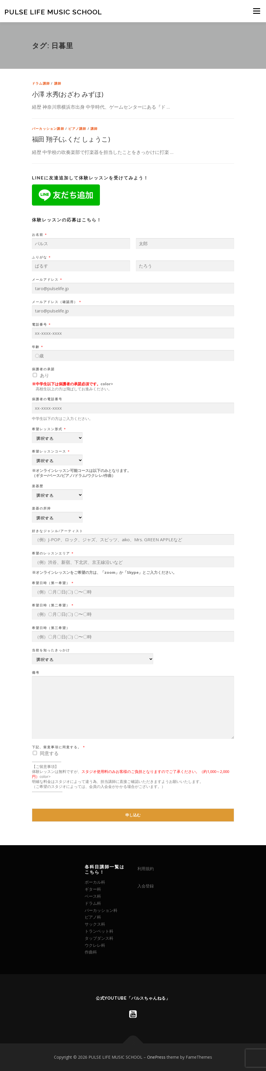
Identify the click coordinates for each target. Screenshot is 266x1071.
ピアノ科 (93, 917)
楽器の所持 (41, 508)
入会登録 (145, 886)
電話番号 (41, 324)
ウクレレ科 (95, 945)
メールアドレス (47, 280)
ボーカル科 (95, 882)
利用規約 (145, 868)
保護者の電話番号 (47, 399)
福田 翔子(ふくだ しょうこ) (71, 138)
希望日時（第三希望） (51, 628)
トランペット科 (99, 931)
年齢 (37, 347)
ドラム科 (93, 903)
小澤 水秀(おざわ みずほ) (67, 94)
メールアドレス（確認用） (56, 302)
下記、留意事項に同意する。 (58, 747)
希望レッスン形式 (49, 429)
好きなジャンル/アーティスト (57, 531)
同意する (49, 753)
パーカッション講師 (48, 128)
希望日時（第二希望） (52, 605)
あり (44, 375)
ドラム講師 (41, 83)
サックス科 (95, 924)
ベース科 (93, 896)
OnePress (156, 1057)
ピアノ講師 (77, 128)
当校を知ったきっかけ (51, 650)
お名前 (39, 235)
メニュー (256, 11)
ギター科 (93, 889)
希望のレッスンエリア (52, 553)
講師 (57, 83)
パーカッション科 (101, 910)
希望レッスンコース (50, 451)
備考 (36, 672)
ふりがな (41, 257)
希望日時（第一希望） (52, 583)
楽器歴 (37, 486)
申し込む (133, 815)
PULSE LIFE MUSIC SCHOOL (53, 12)
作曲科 (91, 952)
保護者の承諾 (43, 369)
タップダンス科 (99, 938)
